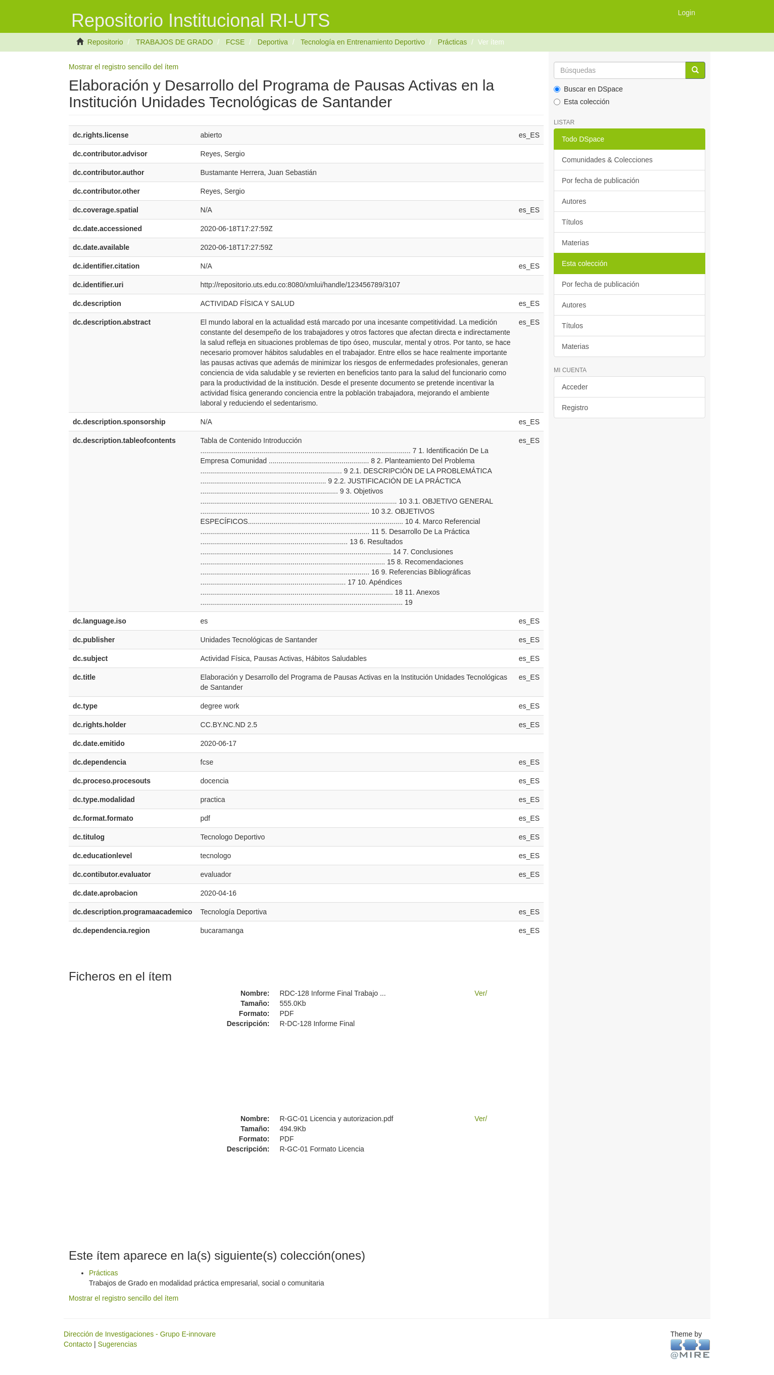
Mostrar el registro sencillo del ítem (123, 67)
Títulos (572, 222)
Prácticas (452, 42)
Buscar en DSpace (588, 89)
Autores (574, 201)
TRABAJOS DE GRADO (174, 42)
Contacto (78, 1344)
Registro (575, 408)
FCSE (235, 42)
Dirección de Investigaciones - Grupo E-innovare (140, 1334)
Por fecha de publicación (600, 180)
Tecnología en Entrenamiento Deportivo (363, 42)
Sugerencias (117, 1344)
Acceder (575, 387)
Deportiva (273, 42)
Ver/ (480, 993)
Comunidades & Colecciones (607, 160)
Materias (575, 243)
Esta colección (581, 102)
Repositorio (105, 42)
